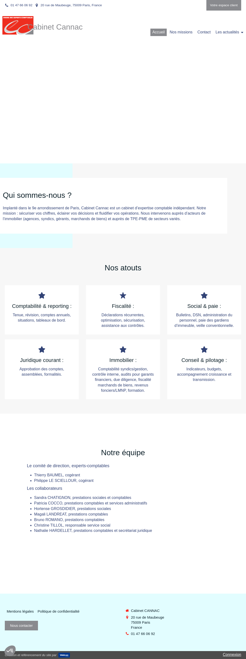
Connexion (232, 655)
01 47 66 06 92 (143, 634)
